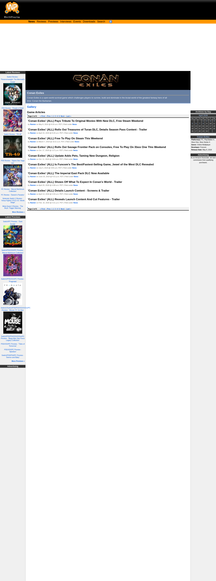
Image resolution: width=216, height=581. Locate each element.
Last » (68, 116)
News (74, 124)
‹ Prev (48, 116)
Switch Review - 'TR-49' (12, 134)
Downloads (89, 21)
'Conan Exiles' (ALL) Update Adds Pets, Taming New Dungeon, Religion (73, 155)
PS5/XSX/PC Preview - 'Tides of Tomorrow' (13, 345)
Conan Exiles (203, 137)
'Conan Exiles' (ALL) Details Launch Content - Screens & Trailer (68, 190)
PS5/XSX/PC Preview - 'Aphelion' (12, 351)
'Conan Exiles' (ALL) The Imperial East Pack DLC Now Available (68, 173)
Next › (63, 116)
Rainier (33, 124)
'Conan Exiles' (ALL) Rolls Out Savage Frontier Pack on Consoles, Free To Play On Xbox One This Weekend (97, 147)
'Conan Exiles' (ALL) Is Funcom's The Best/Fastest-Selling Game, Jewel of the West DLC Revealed (91, 164)
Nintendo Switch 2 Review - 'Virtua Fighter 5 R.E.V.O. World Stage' (12, 200)
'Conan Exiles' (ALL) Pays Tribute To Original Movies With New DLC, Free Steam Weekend (85, 120)
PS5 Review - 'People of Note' (13, 108)
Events (77, 21)
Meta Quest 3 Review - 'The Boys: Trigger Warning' (13, 207)
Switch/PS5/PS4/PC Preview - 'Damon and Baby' (13, 356)
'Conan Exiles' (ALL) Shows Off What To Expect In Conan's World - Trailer (75, 181)
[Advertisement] (108, 47)
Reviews (41, 21)
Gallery (31, 106)
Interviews (65, 21)
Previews (53, 21)
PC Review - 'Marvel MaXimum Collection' (12, 190)
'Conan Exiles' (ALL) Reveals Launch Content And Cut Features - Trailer (74, 199)
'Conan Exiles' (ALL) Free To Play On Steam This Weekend (65, 138)
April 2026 (203, 115)
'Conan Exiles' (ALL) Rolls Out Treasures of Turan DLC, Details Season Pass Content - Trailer (87, 129)
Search (101, 21)
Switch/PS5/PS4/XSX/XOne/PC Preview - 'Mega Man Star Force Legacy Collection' (13, 338)
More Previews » (18, 361)
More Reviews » (18, 212)
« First (42, 116)
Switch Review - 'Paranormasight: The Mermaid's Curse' (13, 79)
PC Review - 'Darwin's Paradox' (12, 195)
